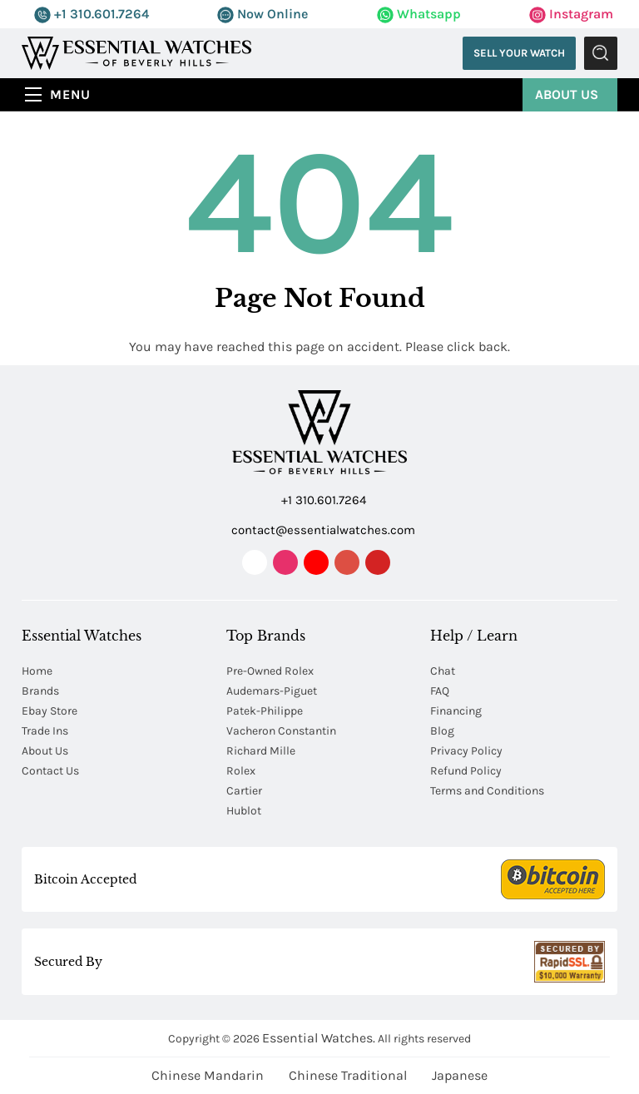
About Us (566, 94)
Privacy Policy (466, 751)
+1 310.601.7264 (91, 14)
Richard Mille (260, 751)
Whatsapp (419, 14)
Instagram (571, 14)
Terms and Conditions (487, 791)
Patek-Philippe (264, 711)
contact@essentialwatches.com (321, 529)
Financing (456, 711)
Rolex (240, 771)
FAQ (439, 691)
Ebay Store (49, 711)
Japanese (460, 1075)
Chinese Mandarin (207, 1075)
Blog (442, 731)
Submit (600, 53)
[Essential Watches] (136, 52)
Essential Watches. (318, 1038)
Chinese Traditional (348, 1075)
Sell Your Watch (519, 53)
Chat (442, 671)
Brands (40, 691)
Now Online (262, 14)
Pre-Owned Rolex (270, 671)
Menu (70, 94)
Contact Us (50, 771)
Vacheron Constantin (281, 731)
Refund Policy (466, 771)
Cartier (244, 791)
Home (37, 671)
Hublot (243, 811)
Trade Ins (45, 731)
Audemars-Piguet (271, 691)
